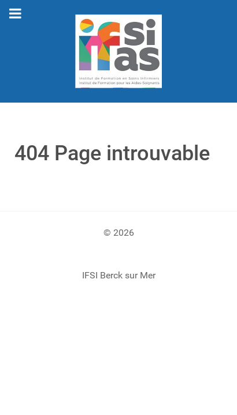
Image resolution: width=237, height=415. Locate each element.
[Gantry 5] (118, 51)
